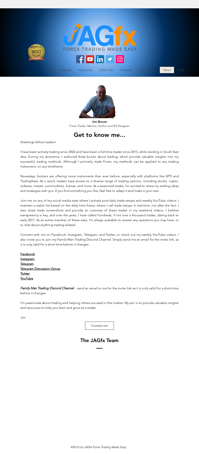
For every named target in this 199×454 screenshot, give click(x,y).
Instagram (27, 259)
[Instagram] (120, 59)
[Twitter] (110, 59)
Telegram (27, 264)
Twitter (25, 274)
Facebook (27, 254)
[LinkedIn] (100, 59)
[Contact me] (99, 326)
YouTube (26, 278)
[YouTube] (90, 59)
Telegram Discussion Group (40, 269)
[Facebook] (80, 59)
